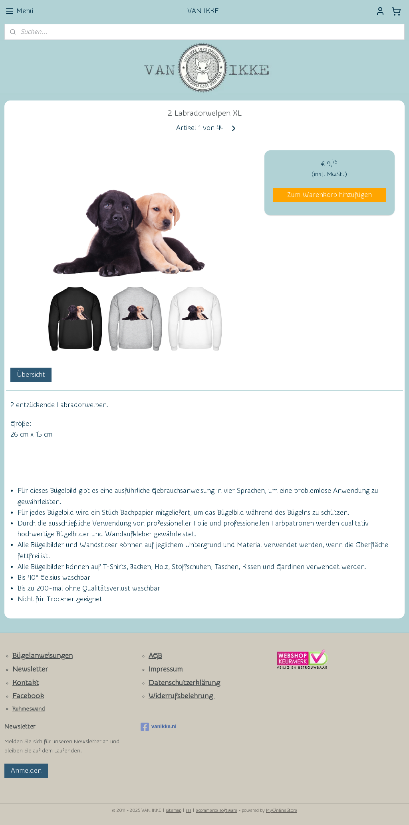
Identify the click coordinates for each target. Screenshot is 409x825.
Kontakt (25, 683)
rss (188, 810)
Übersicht (31, 374)
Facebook (28, 696)
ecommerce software (216, 810)
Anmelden (26, 770)
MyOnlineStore (281, 810)
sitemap (173, 810)
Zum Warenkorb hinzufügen (329, 195)
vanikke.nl (159, 727)
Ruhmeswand (28, 709)
